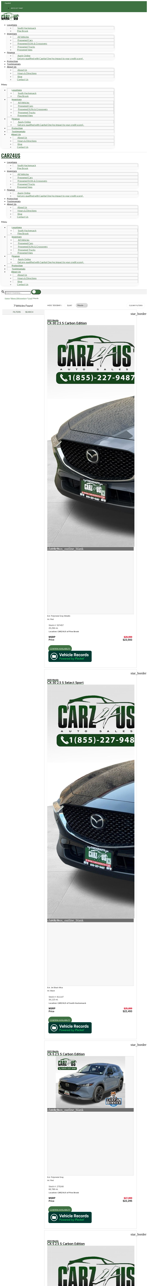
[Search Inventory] (18, 292)
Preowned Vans (24, 49)
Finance (11, 52)
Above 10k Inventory (19, 298)
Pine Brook (22, 30)
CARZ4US (10, 155)
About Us (11, 66)
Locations (12, 25)
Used (30, 298)
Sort (69, 305)
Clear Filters (136, 305)
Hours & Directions (27, 73)
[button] (57, 84)
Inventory (12, 33)
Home (7, 298)
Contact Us (22, 79)
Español (8, 3)
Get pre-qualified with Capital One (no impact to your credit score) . (50, 58)
